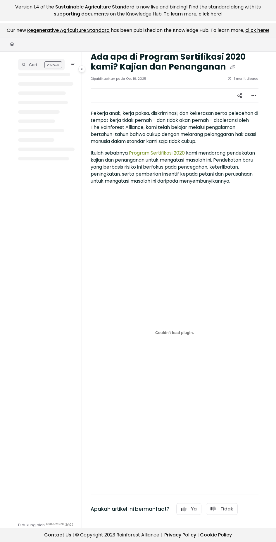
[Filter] (72, 64)
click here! (210, 14)
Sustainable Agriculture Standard (94, 7)
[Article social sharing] (239, 95)
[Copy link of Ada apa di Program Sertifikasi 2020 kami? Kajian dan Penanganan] (232, 67)
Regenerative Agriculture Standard (68, 30)
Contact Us (57, 534)
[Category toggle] (81, 68)
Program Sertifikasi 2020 (157, 153)
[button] (41, 64)
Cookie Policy (216, 534)
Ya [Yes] (189, 509)
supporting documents (81, 14)
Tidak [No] (222, 509)
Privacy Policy (180, 534)
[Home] (12, 44)
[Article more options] (253, 95)
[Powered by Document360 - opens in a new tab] (45, 524)
